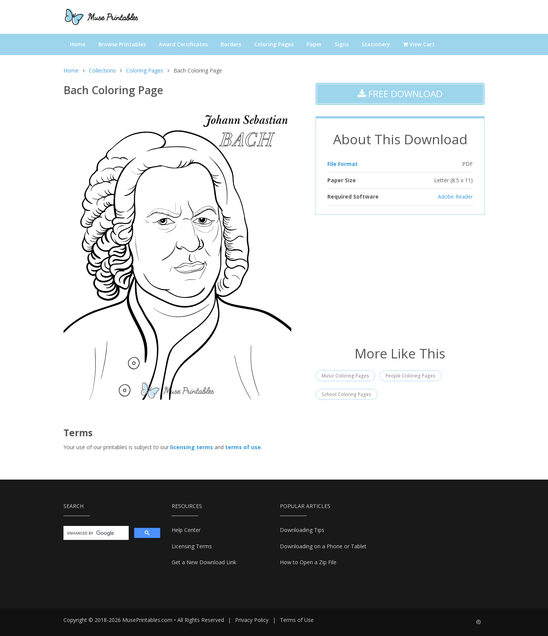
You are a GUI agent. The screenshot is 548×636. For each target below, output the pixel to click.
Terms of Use (297, 619)
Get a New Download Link (204, 562)
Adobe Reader (455, 196)
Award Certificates (183, 44)
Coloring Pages (274, 44)
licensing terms (191, 447)
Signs (342, 44)
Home (77, 44)
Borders (231, 44)
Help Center (186, 529)
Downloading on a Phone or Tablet (323, 546)
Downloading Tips (302, 529)
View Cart (419, 44)
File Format (342, 163)
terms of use (243, 447)
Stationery (376, 44)
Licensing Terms (192, 546)
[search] (95, 533)
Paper (314, 44)
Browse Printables (122, 44)
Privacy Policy (251, 619)
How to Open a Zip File (308, 562)
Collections (102, 70)
